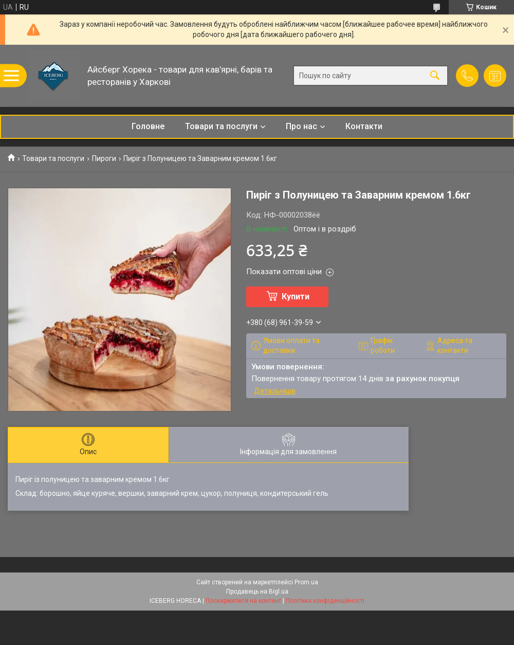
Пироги (104, 158)
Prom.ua (306, 582)
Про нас (301, 126)
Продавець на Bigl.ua (257, 591)
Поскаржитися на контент (243, 600)
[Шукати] (435, 75)
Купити (295, 296)
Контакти (363, 126)
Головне (148, 126)
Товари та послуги (221, 126)
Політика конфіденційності (325, 600)
